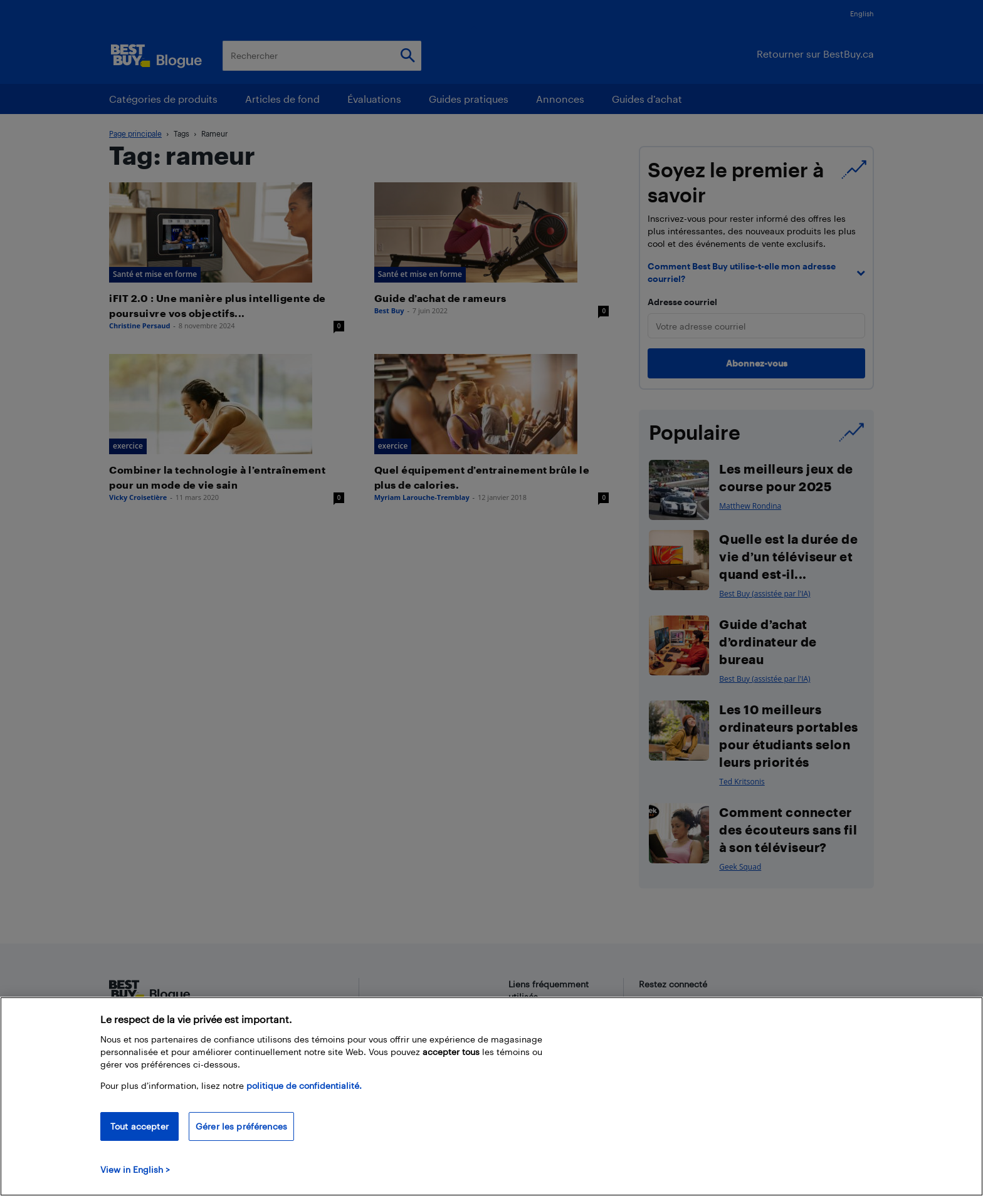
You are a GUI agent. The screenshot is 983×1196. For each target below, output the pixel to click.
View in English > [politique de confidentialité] (135, 1169)
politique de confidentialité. (304, 1085)
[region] (491, 1096)
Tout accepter (139, 1126)
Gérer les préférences (241, 1126)
